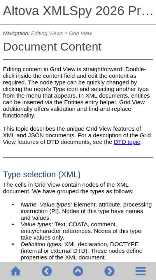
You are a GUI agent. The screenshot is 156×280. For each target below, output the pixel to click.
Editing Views (47, 33)
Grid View (80, 33)
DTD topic (127, 141)
